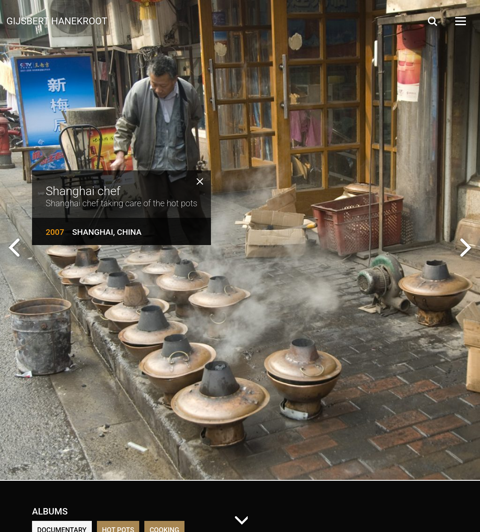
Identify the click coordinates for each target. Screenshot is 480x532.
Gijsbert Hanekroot (56, 20)
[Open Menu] (460, 21)
